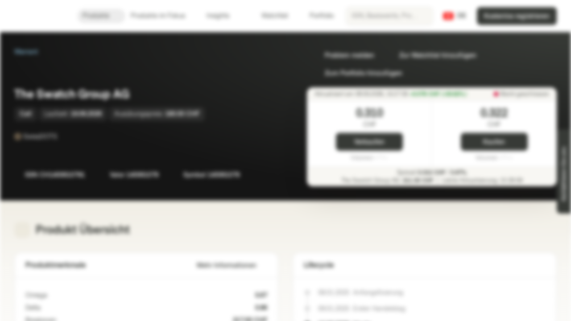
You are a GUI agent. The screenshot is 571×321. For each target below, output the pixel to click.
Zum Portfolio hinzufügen (358, 73)
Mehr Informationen (232, 265)
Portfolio (316, 16)
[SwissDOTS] (63, 136)
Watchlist (269, 16)
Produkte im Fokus (163, 16)
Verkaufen (369, 142)
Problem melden (344, 55)
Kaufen (494, 142)
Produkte (101, 16)
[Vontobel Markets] (38, 16)
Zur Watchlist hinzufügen (432, 55)
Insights (223, 16)
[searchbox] (389, 16)
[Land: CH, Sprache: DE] (455, 16)
